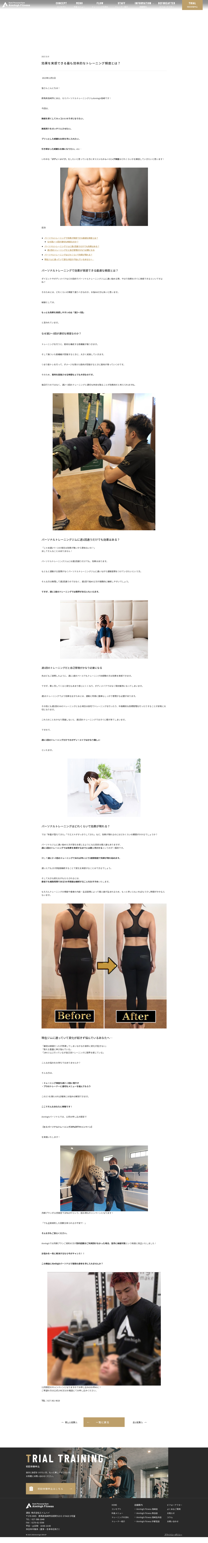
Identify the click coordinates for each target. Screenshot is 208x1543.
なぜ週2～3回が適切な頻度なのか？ (64, 241)
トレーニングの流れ (120, 1523)
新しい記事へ (69, 1422)
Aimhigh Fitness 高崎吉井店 (149, 1523)
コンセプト (116, 1515)
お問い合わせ (173, 1527)
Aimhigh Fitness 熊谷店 (147, 1519)
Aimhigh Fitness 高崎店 (147, 1515)
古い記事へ (140, 1422)
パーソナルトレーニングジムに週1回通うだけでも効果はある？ (73, 246)
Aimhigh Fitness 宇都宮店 (148, 1527)
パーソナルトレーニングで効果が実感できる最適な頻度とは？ (73, 237)
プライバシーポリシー (173, 1540)
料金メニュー (117, 1519)
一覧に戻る (102, 1422)
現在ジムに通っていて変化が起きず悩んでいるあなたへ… (71, 259)
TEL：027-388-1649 (35, 1525)
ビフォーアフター (174, 1510)
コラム (170, 1523)
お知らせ (171, 1519)
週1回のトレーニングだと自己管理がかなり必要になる (72, 250)
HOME (114, 1510)
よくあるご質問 (173, 1515)
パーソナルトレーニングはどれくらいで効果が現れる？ (70, 254)
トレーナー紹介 (118, 1527)
